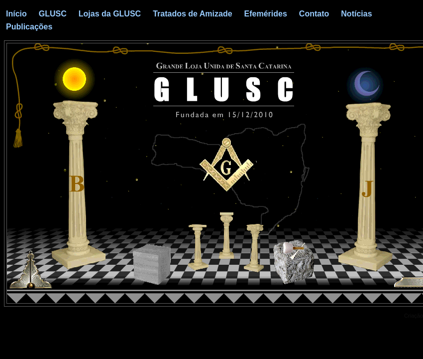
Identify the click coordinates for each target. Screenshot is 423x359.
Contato (314, 13)
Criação (413, 316)
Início (16, 13)
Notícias (356, 13)
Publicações (29, 26)
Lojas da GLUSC (110, 13)
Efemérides (265, 13)
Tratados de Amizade (192, 13)
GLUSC (53, 13)
